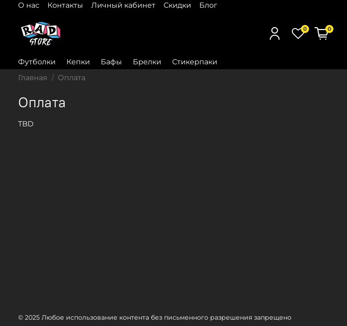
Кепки (78, 62)
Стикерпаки (194, 62)
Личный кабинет (123, 5)
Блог (208, 5)
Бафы (111, 62)
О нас (28, 5)
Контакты (65, 5)
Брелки (147, 62)
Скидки (177, 5)
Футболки (37, 62)
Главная (32, 77)
